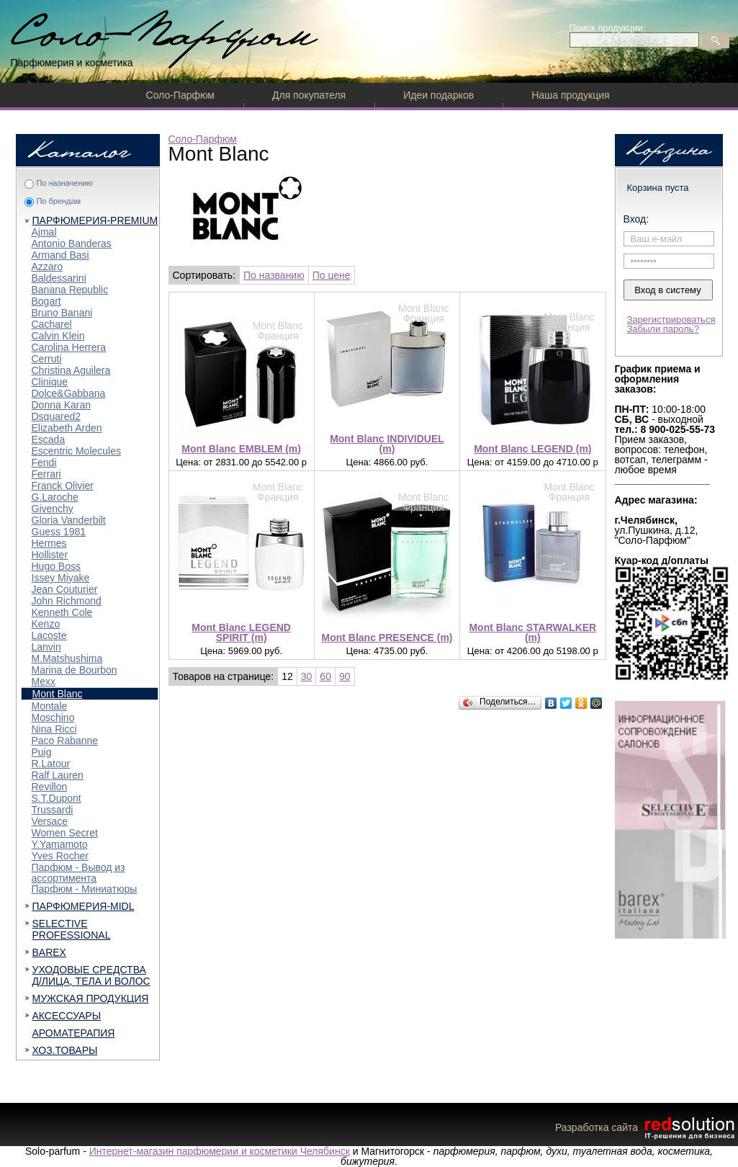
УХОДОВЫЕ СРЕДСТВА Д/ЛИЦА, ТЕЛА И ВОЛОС (91, 975)
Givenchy (52, 508)
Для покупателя (309, 95)
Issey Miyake (61, 578)
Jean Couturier (65, 589)
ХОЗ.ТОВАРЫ (65, 1050)
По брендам (58, 201)
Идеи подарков (438, 95)
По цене (331, 275)
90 (345, 676)
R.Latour (51, 763)
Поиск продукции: (608, 27)
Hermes (49, 543)
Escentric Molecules (77, 451)
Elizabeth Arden (67, 428)
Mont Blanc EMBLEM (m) (241, 449)
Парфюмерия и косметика (72, 62)
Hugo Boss (56, 566)
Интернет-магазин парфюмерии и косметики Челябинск (219, 1151)
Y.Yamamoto (60, 844)
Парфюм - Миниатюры (85, 889)
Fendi (44, 462)
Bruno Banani (62, 312)
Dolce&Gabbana (69, 393)
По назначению (64, 183)
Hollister (50, 554)
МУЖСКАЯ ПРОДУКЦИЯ (90, 998)
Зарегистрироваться (671, 319)
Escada (49, 439)
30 (306, 676)
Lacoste (49, 635)
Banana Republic (70, 289)
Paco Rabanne (65, 740)
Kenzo (46, 624)
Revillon (50, 786)
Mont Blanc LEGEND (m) (532, 449)
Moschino (53, 717)
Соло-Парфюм (180, 95)
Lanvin (46, 647)
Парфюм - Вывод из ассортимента (78, 873)
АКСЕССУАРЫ (67, 1015)
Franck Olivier (63, 485)
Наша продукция (570, 95)
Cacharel (52, 324)
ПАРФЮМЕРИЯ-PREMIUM (95, 220)
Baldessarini (59, 278)
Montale (50, 706)
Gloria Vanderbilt (69, 520)
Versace (50, 821)
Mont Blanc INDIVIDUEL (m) (387, 444)
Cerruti (47, 359)
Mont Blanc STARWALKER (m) (532, 632)
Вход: (636, 219)
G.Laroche (55, 497)
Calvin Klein (58, 335)
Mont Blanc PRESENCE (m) (386, 637)
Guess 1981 (59, 531)
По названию (274, 275)
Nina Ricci (54, 729)
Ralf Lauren (58, 775)
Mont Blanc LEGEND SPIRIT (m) (241, 632)
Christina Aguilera (71, 370)
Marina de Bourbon (74, 670)
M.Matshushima (67, 658)
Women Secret (65, 833)
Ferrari (46, 474)
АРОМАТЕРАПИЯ (73, 1033)
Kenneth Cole (62, 612)
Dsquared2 (56, 416)
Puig (42, 752)
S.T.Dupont (56, 798)
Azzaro (47, 266)
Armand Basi (60, 255)
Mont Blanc (57, 693)
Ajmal (44, 232)
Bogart (46, 301)
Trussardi (52, 809)
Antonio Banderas (72, 243)
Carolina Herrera (69, 347)
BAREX (49, 952)
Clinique (50, 382)
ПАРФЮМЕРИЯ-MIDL (83, 906)
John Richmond (67, 601)
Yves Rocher (60, 856)
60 (325, 676)
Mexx (43, 681)
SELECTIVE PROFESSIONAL (71, 929)
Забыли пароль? (663, 328)
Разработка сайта (646, 1127)
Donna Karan (61, 405)
